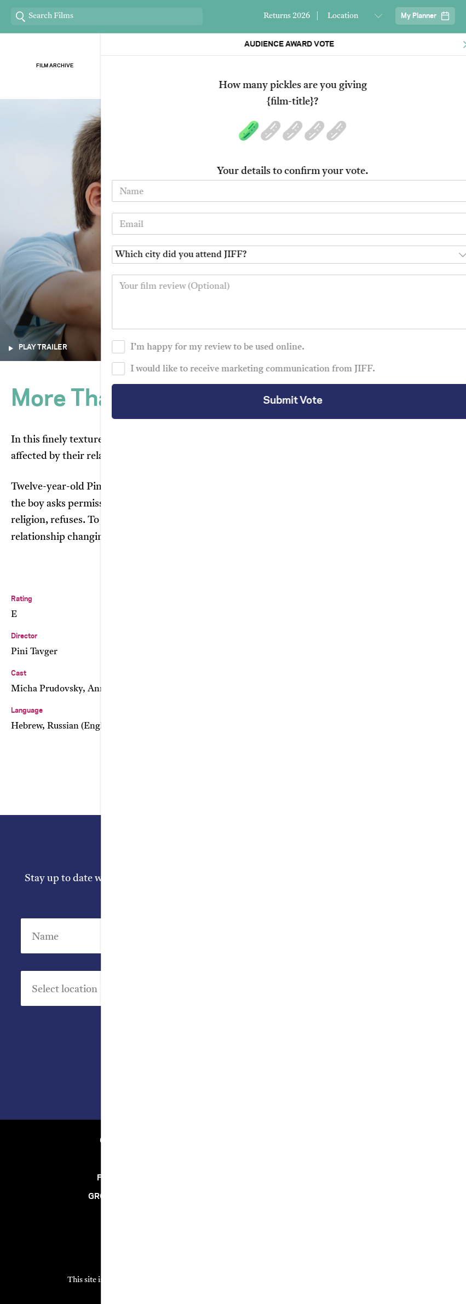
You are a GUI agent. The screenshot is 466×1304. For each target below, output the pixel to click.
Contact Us (125, 1141)
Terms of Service (347, 1280)
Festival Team (341, 1141)
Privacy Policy (294, 1087)
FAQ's (341, 1197)
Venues (125, 1159)
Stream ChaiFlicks (411, 65)
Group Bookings (124, 1197)
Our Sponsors (318, 65)
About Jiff (148, 65)
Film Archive (54, 65)
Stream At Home (341, 1159)
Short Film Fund (341, 1178)
